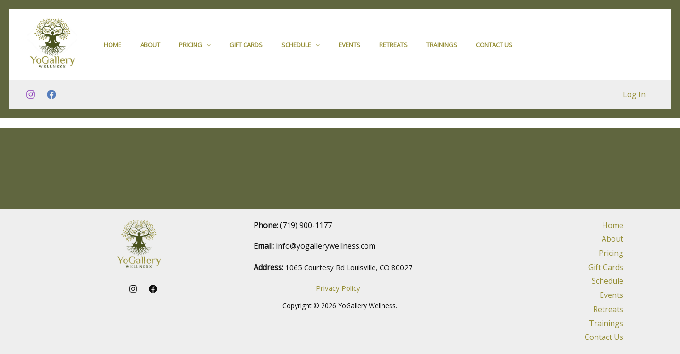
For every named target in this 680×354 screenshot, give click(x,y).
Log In (635, 98)
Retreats (393, 46)
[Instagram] (30, 98)
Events (349, 46)
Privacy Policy (338, 288)
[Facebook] (51, 98)
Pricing (195, 47)
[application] (206, 47)
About (150, 46)
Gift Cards (246, 46)
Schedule (300, 47)
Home (112, 46)
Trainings (441, 46)
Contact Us (494, 46)
